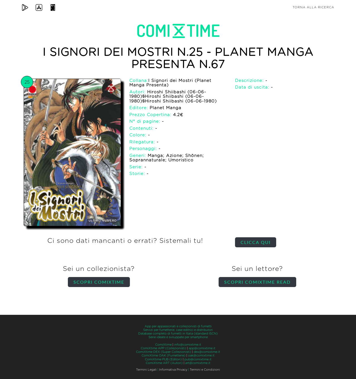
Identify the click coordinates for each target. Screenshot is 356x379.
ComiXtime (163, 344)
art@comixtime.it (197, 363)
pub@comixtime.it (197, 359)
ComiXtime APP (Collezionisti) (163, 348)
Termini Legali (146, 369)
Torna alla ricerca (313, 7)
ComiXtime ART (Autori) (164, 363)
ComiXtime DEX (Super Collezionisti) (163, 351)
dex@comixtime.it (207, 351)
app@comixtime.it (202, 348)
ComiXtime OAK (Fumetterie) (164, 355)
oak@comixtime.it (201, 355)
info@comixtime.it (187, 344)
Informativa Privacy (173, 369)
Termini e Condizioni (205, 369)
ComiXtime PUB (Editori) (163, 359)
